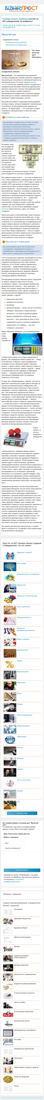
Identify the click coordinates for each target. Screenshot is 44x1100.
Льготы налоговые (24, 780)
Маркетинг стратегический (27, 596)
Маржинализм (22, 650)
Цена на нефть (19, 1002)
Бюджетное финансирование (25, 984)
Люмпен (20, 769)
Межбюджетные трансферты (25, 1030)
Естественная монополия (23, 1011)
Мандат (20, 704)
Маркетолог (21, 585)
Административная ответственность (21, 956)
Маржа (19, 661)
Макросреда (21, 737)
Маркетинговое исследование (28, 574)
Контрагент (18, 909)
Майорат (20, 758)
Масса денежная (23, 607)
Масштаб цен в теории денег (16, 45)
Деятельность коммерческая (25, 974)
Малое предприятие (24, 715)
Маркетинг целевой (24, 552)
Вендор (17, 946)
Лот (18, 802)
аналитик (5, 209)
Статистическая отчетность (24, 993)
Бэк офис (17, 1039)
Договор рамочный (21, 965)
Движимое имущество (22, 918)
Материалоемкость (24, 617)
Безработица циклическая (24, 1049)
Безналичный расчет (22, 1021)
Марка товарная (23, 639)
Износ (16, 1086)
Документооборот (20, 928)
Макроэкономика (23, 726)
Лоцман (20, 791)
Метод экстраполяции (22, 937)
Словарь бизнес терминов (15, 19)
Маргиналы (21, 682)
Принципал (18, 1058)
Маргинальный (22, 672)
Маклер (20, 747)
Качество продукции (21, 1077)
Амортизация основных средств (26, 1067)
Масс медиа (21, 563)
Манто (19, 693)
